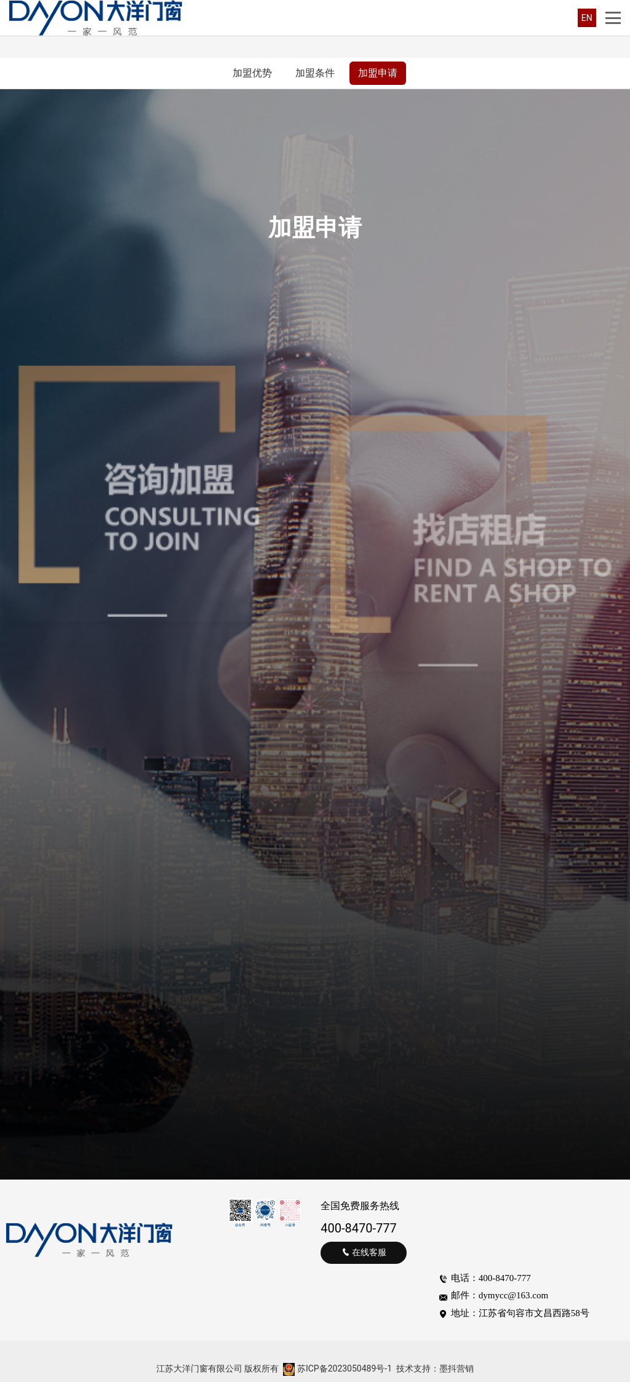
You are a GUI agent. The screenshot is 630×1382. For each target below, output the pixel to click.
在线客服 (363, 1252)
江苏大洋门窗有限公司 (199, 1368)
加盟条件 (315, 73)
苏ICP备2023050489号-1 (344, 1368)
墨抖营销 (456, 1368)
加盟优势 (252, 73)
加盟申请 (377, 73)
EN (586, 18)
